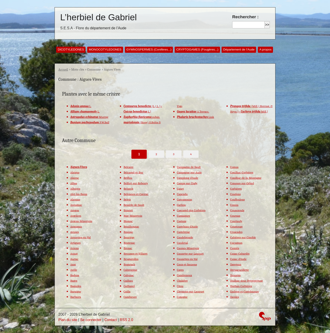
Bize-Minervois (133, 215)
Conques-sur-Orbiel (242, 183)
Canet (180, 188)
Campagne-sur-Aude (189, 172)
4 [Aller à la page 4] (191, 154)
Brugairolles (131, 259)
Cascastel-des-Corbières (191, 210)
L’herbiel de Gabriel (98, 17)
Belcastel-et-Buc (133, 172)
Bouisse (128, 232)
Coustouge (236, 226)
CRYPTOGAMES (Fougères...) (197, 49)
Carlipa (181, 205)
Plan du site (67, 320)
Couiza (234, 205)
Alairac (74, 177)
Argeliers (75, 215)
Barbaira (75, 297)
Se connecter (90, 320)
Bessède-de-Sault (134, 205)
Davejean (235, 264)
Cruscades (236, 232)
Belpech (128, 188)
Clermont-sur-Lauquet (190, 291)
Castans (181, 221)
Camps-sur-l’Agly (187, 183)
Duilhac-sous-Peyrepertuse (246, 280)
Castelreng (183, 232)
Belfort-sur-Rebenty (136, 183)
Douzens (235, 275)
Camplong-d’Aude (187, 177)
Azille (73, 269)
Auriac (74, 259)
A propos (265, 49)
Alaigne (75, 172)
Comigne (182, 297)
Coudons (235, 194)
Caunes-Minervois (188, 248)
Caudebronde (185, 237)
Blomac (128, 221)
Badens (74, 275)
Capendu (182, 194)
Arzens (74, 248)
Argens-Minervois (81, 221)
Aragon (74, 210)
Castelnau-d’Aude (187, 226)
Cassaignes (183, 215)
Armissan (76, 226)
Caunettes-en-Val (187, 259)
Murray (89, 117)
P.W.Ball (89, 122)
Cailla (127, 291)
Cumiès (234, 248)
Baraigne (75, 291)
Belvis (127, 199)
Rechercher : (245, 16)
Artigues (75, 242)
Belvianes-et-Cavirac (136, 194)
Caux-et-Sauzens (187, 264)
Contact (110, 320)
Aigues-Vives (78, 167)
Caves (180, 269)
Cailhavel (129, 286)
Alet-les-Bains (78, 194)
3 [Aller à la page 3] (173, 154)
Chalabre (182, 280)
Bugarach (129, 264)
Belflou (128, 177)
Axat (73, 264)
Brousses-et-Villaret (135, 253)
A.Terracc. (193, 111)
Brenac (128, 248)
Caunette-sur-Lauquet (190, 253)
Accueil (63, 69)
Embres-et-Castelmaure (244, 291)
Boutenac (129, 242)
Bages (73, 280)
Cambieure (130, 297)
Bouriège (129, 237)
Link (195, 117)
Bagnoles (75, 286)
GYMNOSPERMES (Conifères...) (148, 49)
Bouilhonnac (131, 226)
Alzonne (75, 199)
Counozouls (237, 210)
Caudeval (182, 242)
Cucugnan (236, 242)
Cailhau (128, 280)
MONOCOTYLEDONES (105, 49)
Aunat (74, 253)
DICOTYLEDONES (71, 49)
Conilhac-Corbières (241, 172)
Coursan (235, 215)
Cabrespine (130, 269)
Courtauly (236, 221)
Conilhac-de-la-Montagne (245, 177)
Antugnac (76, 205)
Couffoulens (237, 199)
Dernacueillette (239, 269)
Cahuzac (129, 275)
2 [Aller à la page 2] (156, 154)
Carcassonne (184, 199)
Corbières (236, 188)
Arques (74, 232)
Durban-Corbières (241, 286)
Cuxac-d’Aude (238, 259)
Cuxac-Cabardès (240, 253)
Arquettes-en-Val (80, 237)
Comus (234, 167)
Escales (234, 297)
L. (81, 106)
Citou (180, 286)
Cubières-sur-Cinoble (243, 237)
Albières (75, 188)
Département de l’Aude (238, 49)
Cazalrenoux (184, 275)
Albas (73, 183)
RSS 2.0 (126, 320)
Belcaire (128, 167)
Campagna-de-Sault (189, 167)
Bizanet (128, 210)
